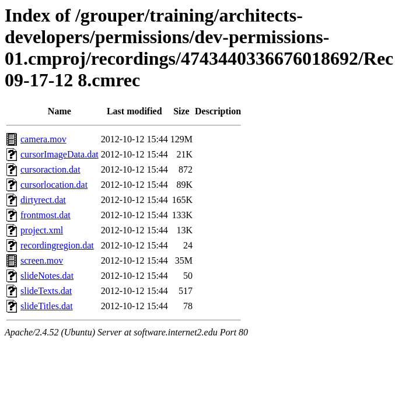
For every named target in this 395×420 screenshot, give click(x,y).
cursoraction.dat (50, 169)
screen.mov (41, 260)
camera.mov (43, 139)
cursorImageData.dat (59, 154)
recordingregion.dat (57, 245)
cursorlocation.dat (54, 185)
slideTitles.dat (46, 306)
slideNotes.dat (47, 276)
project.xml (41, 230)
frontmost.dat (45, 215)
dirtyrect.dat (43, 200)
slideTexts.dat (46, 291)
